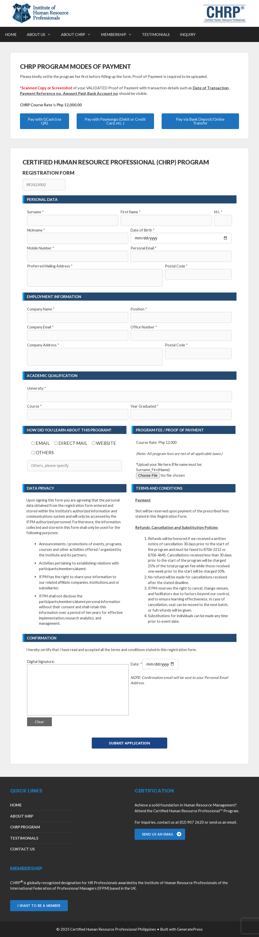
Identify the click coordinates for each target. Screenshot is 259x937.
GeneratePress (190, 929)
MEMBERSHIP (119, 34)
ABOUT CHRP (78, 34)
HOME (11, 34)
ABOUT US (41, 34)
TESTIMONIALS (156, 34)
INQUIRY (188, 34)
